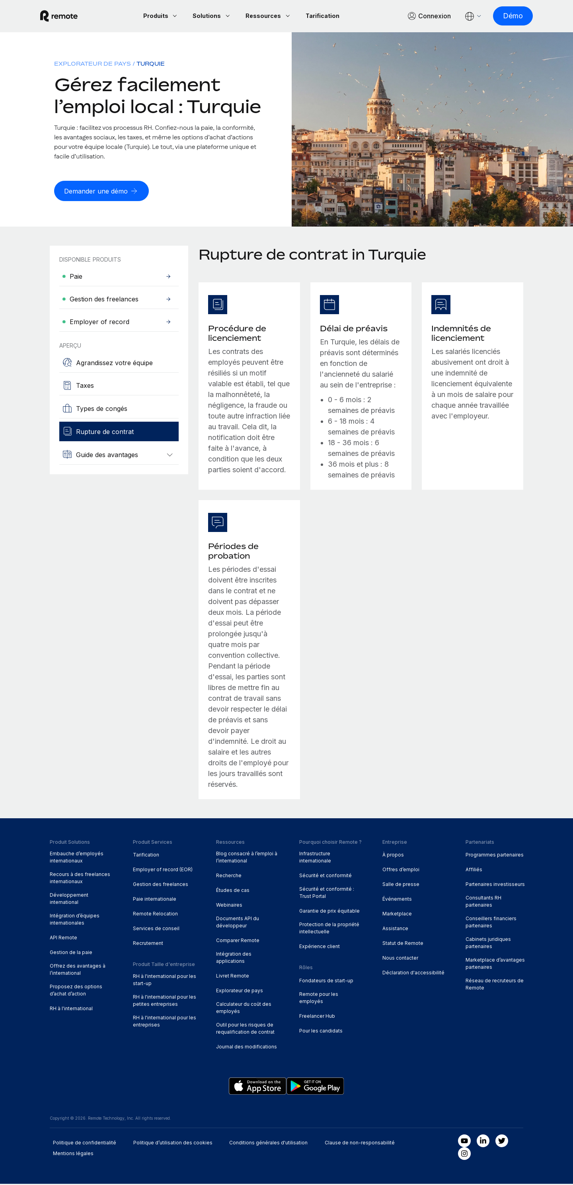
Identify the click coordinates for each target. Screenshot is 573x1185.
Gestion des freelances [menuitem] (160, 885)
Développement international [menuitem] (69, 899)
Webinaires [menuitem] (229, 906)
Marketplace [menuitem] (397, 915)
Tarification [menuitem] (146, 856)
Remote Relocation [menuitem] (155, 915)
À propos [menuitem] (393, 856)
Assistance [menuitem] (395, 930)
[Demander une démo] (104, 192)
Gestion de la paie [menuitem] (71, 953)
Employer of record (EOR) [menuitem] (163, 871)
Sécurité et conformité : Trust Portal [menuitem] (326, 893)
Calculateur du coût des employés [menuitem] (243, 1008)
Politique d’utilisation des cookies (172, 1144)
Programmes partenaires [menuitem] (495, 856)
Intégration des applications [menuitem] (233, 958)
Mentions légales (73, 1155)
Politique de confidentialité (84, 1144)
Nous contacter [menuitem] (400, 959)
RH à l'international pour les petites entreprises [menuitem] (164, 1001)
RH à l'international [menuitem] (71, 1010)
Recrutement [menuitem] (148, 944)
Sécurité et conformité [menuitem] (325, 877)
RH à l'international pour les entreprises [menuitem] (164, 1022)
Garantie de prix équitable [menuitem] (329, 912)
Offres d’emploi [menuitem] (400, 871)
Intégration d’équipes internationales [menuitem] (74, 920)
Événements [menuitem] (397, 900)
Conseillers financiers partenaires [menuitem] (491, 923)
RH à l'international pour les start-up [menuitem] (164, 981)
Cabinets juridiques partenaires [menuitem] (488, 943)
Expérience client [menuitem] (319, 947)
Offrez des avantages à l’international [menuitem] (77, 970)
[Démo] (503, 16)
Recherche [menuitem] (229, 877)
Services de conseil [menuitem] (156, 930)
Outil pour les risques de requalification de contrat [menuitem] (245, 1029)
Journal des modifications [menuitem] (246, 1048)
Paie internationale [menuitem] (154, 900)
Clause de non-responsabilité (360, 1144)
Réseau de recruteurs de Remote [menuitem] (495, 985)
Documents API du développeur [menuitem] (237, 923)
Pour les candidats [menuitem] (321, 1032)
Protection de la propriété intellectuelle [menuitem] (329, 929)
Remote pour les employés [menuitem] (318, 998)
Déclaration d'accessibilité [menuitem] (413, 974)
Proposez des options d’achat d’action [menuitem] (76, 991)
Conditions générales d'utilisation (268, 1144)
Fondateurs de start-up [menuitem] (326, 982)
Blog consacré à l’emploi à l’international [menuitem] (246, 858)
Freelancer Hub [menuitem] (317, 1017)
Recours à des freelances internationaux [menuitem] (80, 879)
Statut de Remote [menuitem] (402, 944)
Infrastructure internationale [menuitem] (315, 858)
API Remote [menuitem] (63, 939)
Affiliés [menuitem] (474, 871)
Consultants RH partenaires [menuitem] (483, 902)
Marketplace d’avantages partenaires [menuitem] (495, 964)
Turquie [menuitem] (150, 64)
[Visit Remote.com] (68, 17)
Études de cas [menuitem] (232, 891)
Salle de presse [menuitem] (400, 885)
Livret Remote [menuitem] (232, 977)
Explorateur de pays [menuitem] (92, 64)
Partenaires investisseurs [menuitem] (495, 885)
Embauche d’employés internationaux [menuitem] (76, 858)
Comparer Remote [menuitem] (237, 941)
